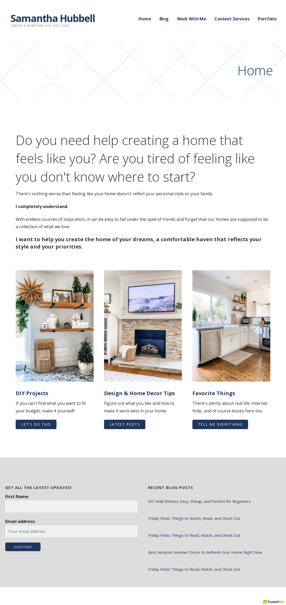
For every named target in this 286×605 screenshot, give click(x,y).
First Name (16, 496)
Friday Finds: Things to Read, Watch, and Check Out (194, 535)
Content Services (231, 19)
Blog (164, 19)
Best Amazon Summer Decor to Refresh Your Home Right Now (205, 552)
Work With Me (191, 19)
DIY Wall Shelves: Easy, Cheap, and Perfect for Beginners (199, 501)
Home (145, 19)
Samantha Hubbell (52, 18)
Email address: (20, 521)
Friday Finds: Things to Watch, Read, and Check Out (194, 518)
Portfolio (267, 19)
